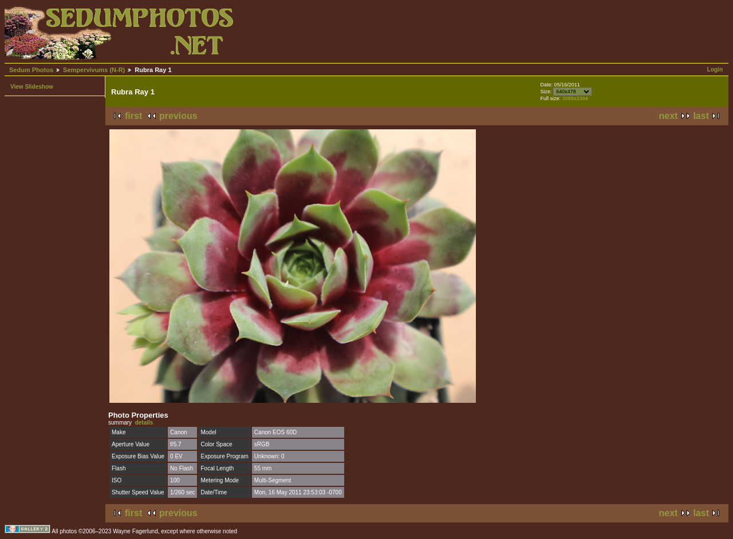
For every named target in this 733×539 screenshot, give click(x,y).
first (133, 116)
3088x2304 (575, 98)
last (701, 116)
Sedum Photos (31, 69)
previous (178, 116)
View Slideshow (31, 87)
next (668, 116)
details (144, 422)
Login (715, 69)
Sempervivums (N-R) (94, 69)
